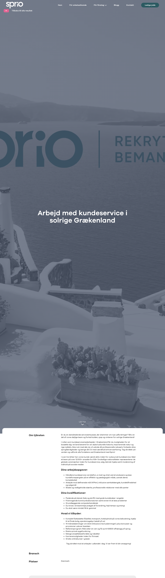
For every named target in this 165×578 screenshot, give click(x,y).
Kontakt (130, 5)
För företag (100, 5)
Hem (60, 5)
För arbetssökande (78, 5)
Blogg (116, 5)
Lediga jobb (150, 5)
